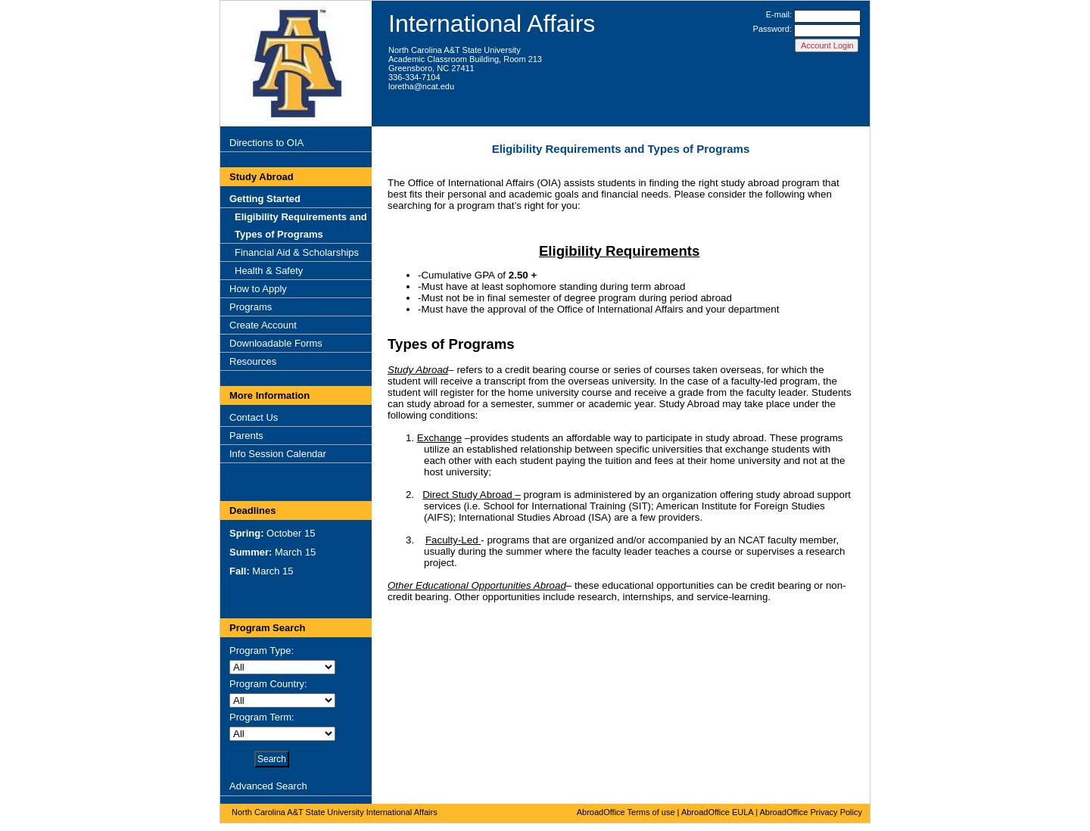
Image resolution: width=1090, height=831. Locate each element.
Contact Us (253, 417)
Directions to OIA (266, 142)
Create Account (263, 325)
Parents (246, 435)
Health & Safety (269, 270)
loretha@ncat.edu (421, 86)
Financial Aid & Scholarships (297, 252)
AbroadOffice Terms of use (626, 812)
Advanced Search (268, 786)
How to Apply (258, 288)
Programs (250, 307)
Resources (252, 361)
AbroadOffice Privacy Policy (810, 812)
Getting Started (265, 198)
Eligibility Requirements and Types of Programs (301, 225)
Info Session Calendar (277, 453)
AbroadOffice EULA (717, 812)
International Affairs (491, 23)
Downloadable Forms (275, 343)
